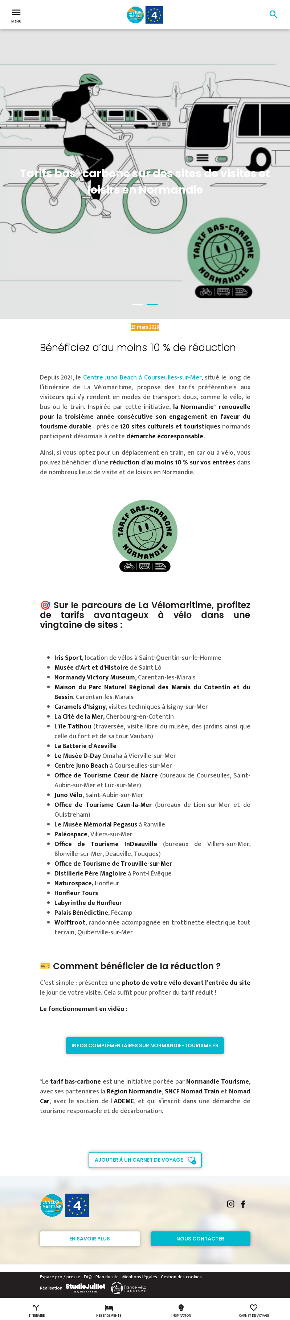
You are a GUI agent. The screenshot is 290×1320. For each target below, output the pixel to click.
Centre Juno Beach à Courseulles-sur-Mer (142, 377)
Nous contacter (200, 1238)
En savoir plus (89, 1238)
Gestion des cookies (181, 1277)
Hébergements (108, 1311)
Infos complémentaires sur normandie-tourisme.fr (145, 1045)
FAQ (88, 1277)
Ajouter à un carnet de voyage (139, 1159)
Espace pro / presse (60, 1277)
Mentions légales (139, 1277)
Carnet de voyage (254, 1311)
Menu (16, 15)
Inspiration (181, 1311)
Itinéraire (36, 1311)
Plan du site (107, 1277)
